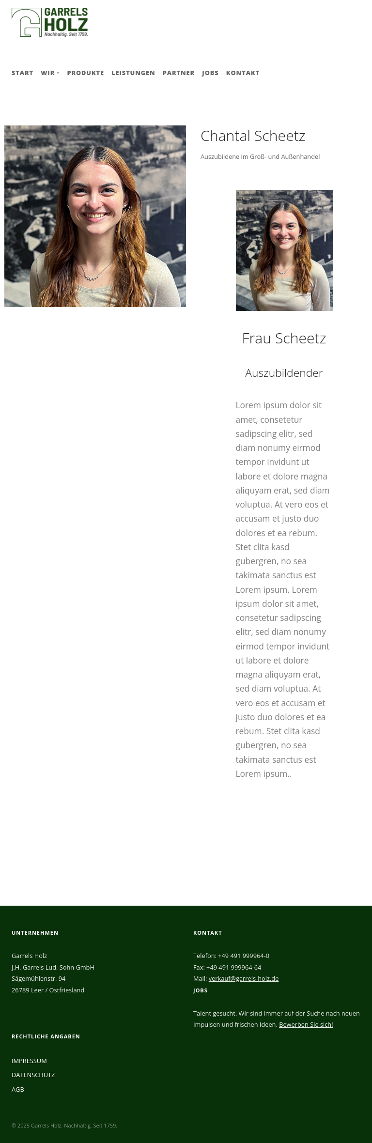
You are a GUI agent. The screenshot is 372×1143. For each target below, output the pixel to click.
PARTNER (179, 72)
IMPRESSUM (29, 1060)
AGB (18, 1089)
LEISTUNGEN (133, 72)
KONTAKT (243, 72)
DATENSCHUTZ (33, 1074)
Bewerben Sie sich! (306, 1024)
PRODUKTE (85, 72)
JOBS (210, 72)
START (22, 72)
